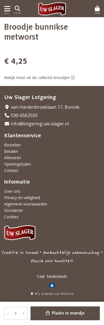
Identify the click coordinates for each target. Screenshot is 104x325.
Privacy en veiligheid (22, 197)
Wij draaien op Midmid (52, 294)
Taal (40, 276)
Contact (11, 170)
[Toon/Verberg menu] (6, 8)
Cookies (11, 216)
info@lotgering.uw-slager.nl (36, 124)
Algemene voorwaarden (25, 204)
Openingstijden (17, 164)
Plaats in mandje (65, 313)
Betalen (11, 151)
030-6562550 (20, 115)
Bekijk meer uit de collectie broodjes (39, 77)
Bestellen (12, 145)
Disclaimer (13, 210)
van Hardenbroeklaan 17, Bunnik (42, 107)
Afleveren (12, 157)
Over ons (12, 191)
